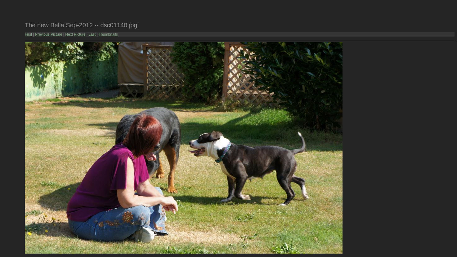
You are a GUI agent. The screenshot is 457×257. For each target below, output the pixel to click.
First (28, 34)
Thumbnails (108, 34)
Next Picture (75, 34)
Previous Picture (48, 34)
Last (92, 34)
